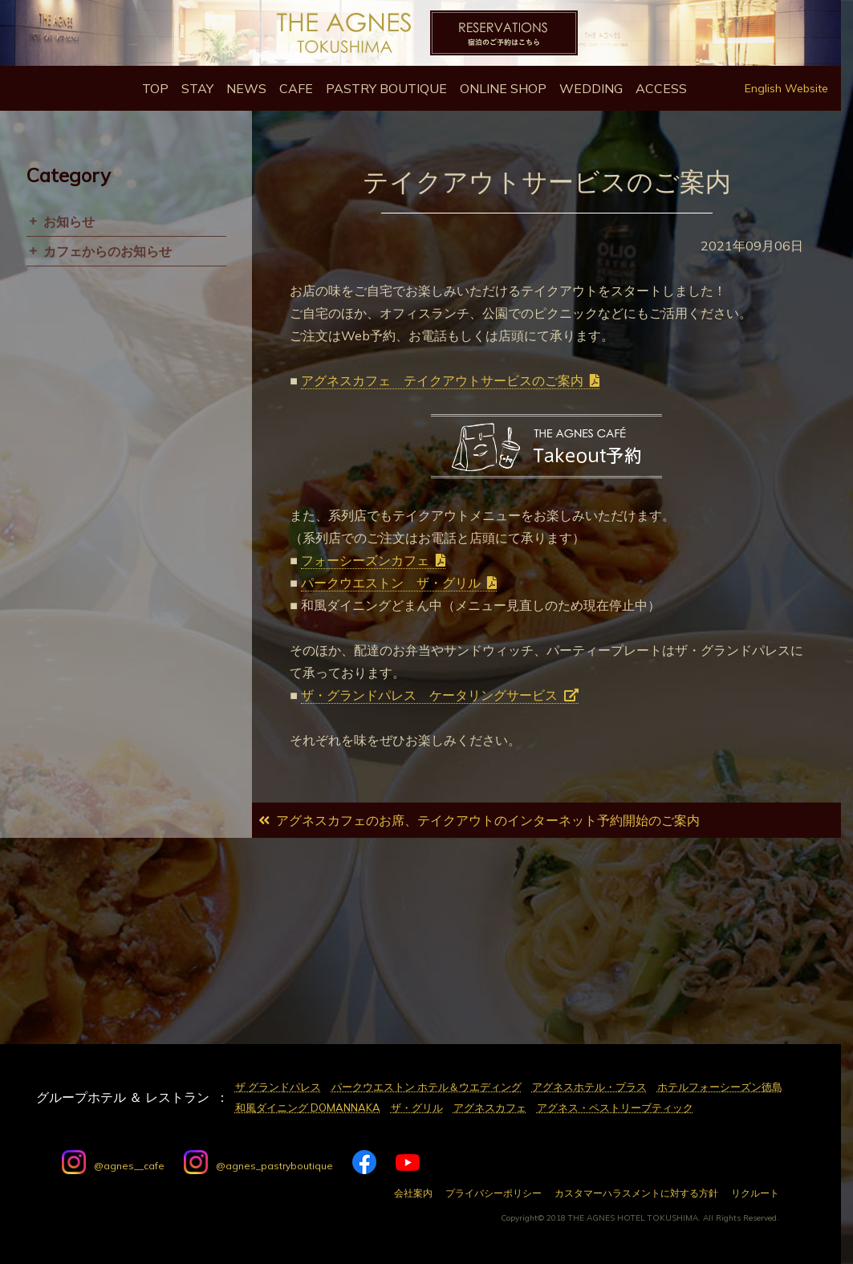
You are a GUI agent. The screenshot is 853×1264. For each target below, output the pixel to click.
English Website (786, 88)
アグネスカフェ (489, 1107)
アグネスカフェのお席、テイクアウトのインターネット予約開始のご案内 (488, 820)
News (246, 88)
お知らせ (69, 221)
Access (661, 88)
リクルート (755, 1193)
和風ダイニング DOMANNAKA (307, 1107)
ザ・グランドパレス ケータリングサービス (429, 695)
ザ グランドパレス (278, 1086)
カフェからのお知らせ (107, 251)
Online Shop (503, 88)
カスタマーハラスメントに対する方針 (636, 1193)
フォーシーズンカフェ (365, 560)
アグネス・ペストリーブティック (615, 1107)
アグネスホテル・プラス (589, 1086)
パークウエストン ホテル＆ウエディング (426, 1086)
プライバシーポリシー (493, 1193)
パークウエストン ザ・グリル (391, 583)
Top (155, 88)
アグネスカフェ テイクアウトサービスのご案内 (442, 380)
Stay (197, 88)
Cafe (296, 88)
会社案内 (413, 1193)
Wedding (591, 88)
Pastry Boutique (386, 88)
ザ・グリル (417, 1107)
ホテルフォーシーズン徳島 (719, 1086)
